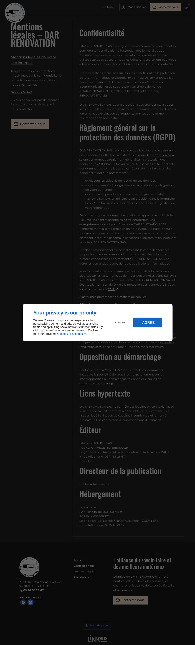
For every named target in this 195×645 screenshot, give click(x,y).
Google (62, 333)
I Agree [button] (147, 322)
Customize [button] (120, 322)
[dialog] (98, 322)
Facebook (76, 333)
